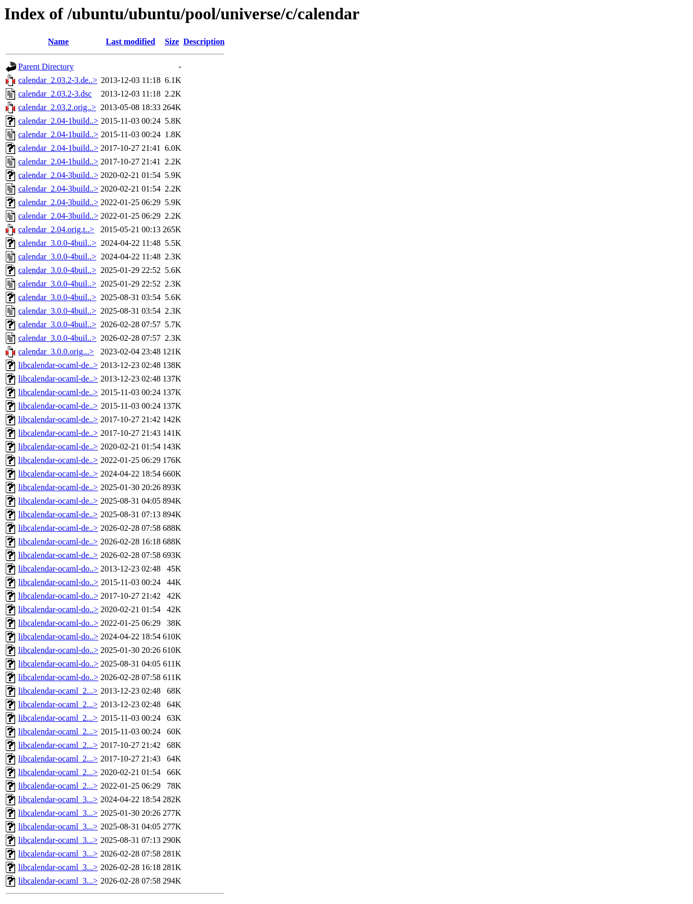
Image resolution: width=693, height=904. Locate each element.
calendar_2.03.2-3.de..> (58, 80)
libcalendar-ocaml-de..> (58, 365)
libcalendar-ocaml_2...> (58, 690)
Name (58, 41)
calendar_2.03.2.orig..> (57, 107)
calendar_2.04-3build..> (58, 175)
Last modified (131, 41)
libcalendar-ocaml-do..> (58, 568)
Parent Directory (46, 66)
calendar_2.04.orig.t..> (56, 229)
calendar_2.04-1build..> (58, 120)
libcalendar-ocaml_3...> (58, 799)
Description (203, 41)
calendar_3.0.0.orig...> (56, 351)
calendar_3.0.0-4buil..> (57, 243)
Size (172, 41)
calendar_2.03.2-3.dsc (55, 93)
